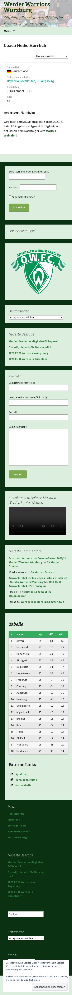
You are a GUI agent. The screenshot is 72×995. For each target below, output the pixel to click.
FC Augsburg (45, 81)
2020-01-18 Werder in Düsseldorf (29, 359)
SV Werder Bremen (42, 572)
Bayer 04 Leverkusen (21, 81)
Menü (7, 31)
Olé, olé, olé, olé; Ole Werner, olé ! (30, 347)
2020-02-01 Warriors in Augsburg (29, 353)
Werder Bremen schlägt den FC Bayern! (33, 341)
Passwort (14, 187)
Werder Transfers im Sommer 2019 (42, 601)
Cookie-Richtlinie (30, 979)
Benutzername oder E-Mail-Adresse (29, 171)
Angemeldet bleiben (22, 197)
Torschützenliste (26, 780)
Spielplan (21, 774)
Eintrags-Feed (17, 825)
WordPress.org (17, 837)
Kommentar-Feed (19, 831)
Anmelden (14, 819)
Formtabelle (23, 785)
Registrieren (16, 813)
